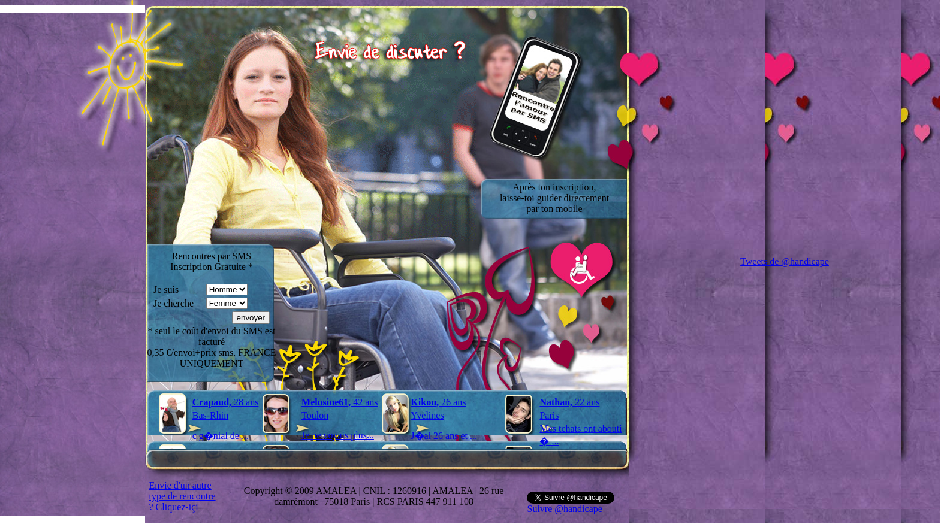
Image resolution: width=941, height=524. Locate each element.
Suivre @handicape (564, 509)
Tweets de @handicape (784, 261)
